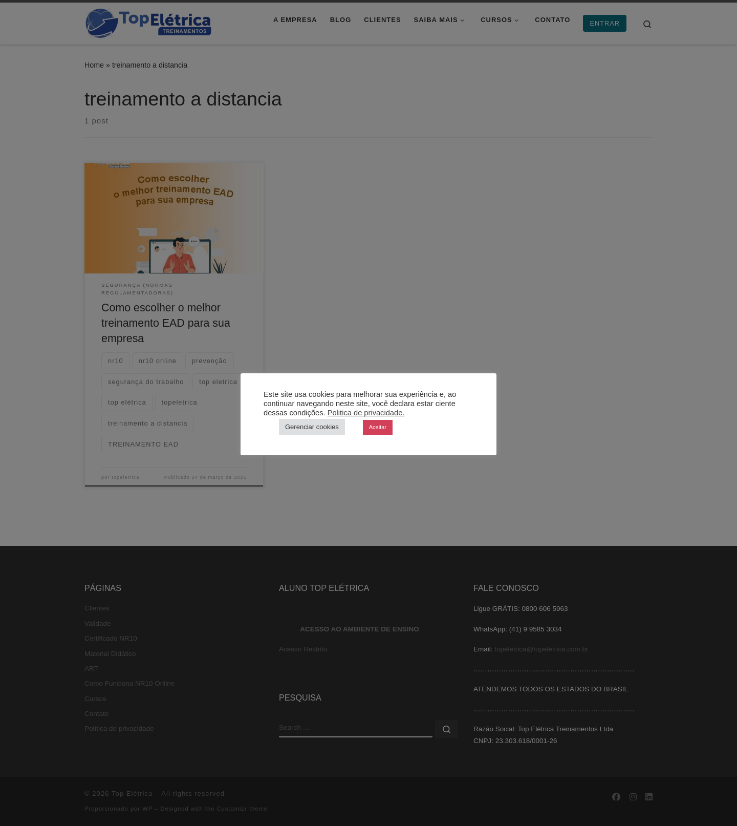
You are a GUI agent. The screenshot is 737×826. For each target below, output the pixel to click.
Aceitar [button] (377, 427)
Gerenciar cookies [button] (312, 427)
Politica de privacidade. (366, 413)
